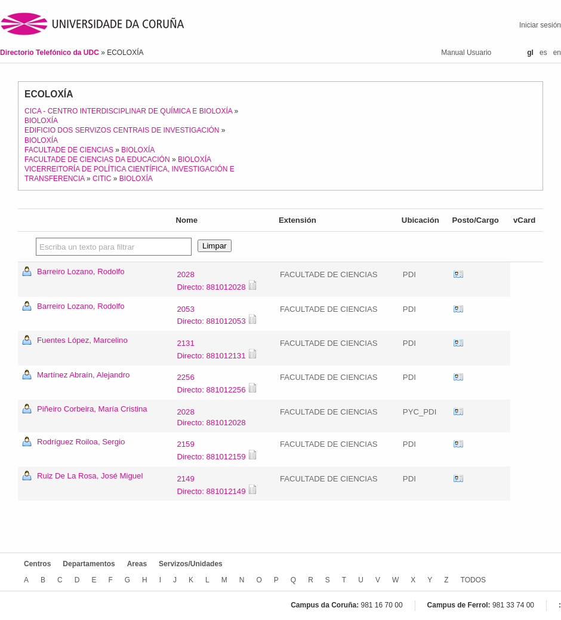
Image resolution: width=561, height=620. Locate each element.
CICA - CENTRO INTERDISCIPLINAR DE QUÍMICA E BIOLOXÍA (128, 111)
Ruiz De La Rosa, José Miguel (90, 475)
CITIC (102, 178)
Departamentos (89, 564)
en (557, 52)
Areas (137, 564)
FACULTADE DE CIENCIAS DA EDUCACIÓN (97, 159)
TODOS (473, 580)
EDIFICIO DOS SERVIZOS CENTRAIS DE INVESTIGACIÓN (122, 130)
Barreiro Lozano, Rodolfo (81, 271)
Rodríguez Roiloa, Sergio (81, 441)
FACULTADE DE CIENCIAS (68, 150)
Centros (37, 564)
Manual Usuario (466, 52)
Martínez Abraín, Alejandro (83, 374)
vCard (458, 274)
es (543, 52)
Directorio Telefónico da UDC (50, 52)
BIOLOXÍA (41, 120)
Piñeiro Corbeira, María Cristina (92, 408)
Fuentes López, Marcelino (82, 340)
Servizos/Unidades (191, 564)
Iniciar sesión (540, 25)
